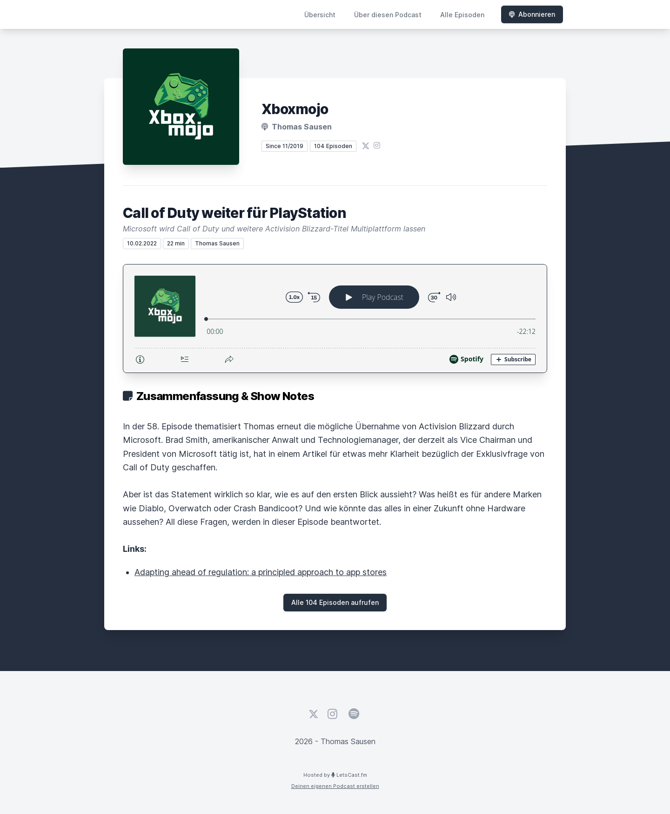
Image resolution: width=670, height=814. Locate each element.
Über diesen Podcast (388, 15)
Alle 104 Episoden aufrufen (335, 602)
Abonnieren (532, 14)
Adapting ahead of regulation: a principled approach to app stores (260, 572)
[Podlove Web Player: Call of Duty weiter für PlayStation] (335, 319)
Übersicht (319, 15)
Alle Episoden (462, 15)
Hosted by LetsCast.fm (335, 775)
